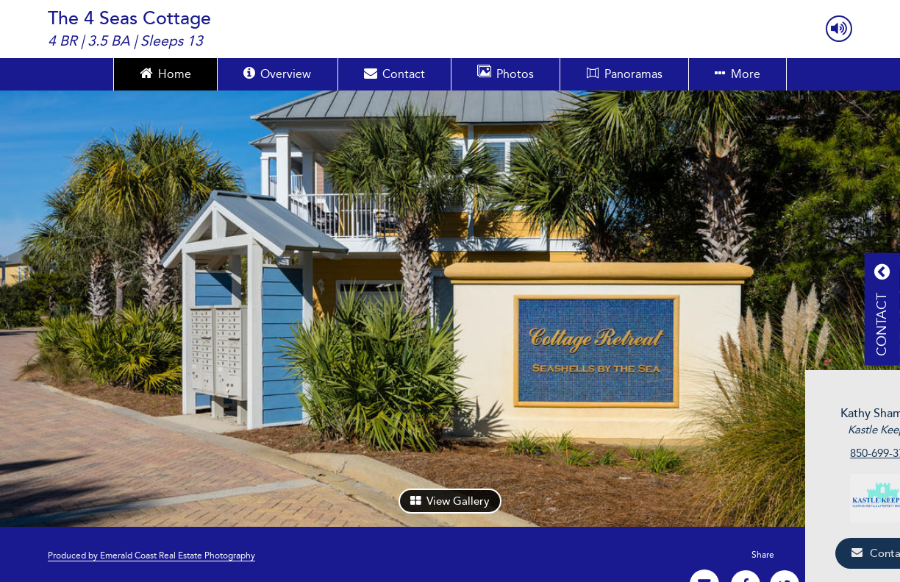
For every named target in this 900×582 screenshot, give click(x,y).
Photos (505, 73)
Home (165, 73)
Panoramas (624, 74)
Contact (394, 73)
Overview (277, 73)
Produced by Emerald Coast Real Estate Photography (151, 555)
